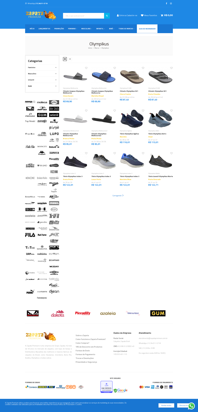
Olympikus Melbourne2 (71, 131)
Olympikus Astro (153, 131)
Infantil (99, 28)
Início (32, 28)
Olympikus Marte (154, 173)
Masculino (86, 28)
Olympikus (105, 48)
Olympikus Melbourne (70, 88)
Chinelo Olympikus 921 (129, 91)
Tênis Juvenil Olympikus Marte (160, 176)
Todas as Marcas (126, 28)
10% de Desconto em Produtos (89, 346)
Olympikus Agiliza (126, 131)
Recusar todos (185, 405)
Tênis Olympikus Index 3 (72, 176)
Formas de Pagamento (85, 354)
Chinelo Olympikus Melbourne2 (70, 134)
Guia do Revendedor (147, 28)
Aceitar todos (166, 405)
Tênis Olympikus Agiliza (129, 133)
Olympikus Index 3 (69, 173)
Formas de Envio (83, 350)
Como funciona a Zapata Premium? (91, 339)
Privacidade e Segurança (86, 362)
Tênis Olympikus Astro (157, 133)
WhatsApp (36, 3)
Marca (96, 48)
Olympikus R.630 (125, 88)
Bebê (111, 28)
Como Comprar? (82, 343)
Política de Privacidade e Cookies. (70, 404)
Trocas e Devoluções (85, 358)
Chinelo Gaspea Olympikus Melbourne (73, 92)
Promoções (59, 28)
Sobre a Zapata (82, 335)
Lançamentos (44, 28)
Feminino (72, 28)
